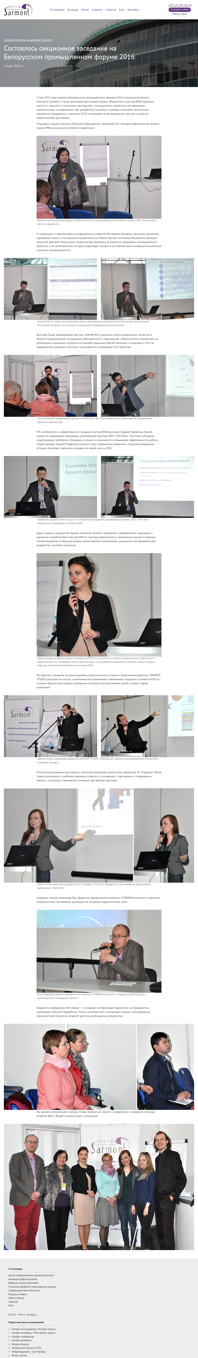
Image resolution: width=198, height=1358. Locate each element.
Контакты (133, 9)
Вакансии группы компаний (23, 1283)
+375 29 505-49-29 (179, 5)
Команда (72, 9)
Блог (122, 9)
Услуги (85, 9)
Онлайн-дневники (21, 1340)
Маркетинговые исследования (26, 1322)
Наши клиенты (17, 1298)
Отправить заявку (179, 9)
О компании (57, 9)
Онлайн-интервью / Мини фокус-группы (33, 1332)
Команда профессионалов (23, 1279)
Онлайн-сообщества (23, 1336)
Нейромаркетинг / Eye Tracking (28, 1351)
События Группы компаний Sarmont (28, 40)
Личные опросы (20, 1344)
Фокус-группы (19, 1355)
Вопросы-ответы (18, 1294)
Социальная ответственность (24, 1290)
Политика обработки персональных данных (32, 1286)
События (111, 9)
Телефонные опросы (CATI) (26, 1347)
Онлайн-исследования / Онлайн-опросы (34, 1329)
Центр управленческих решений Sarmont (31, 1275)
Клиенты (97, 9)
